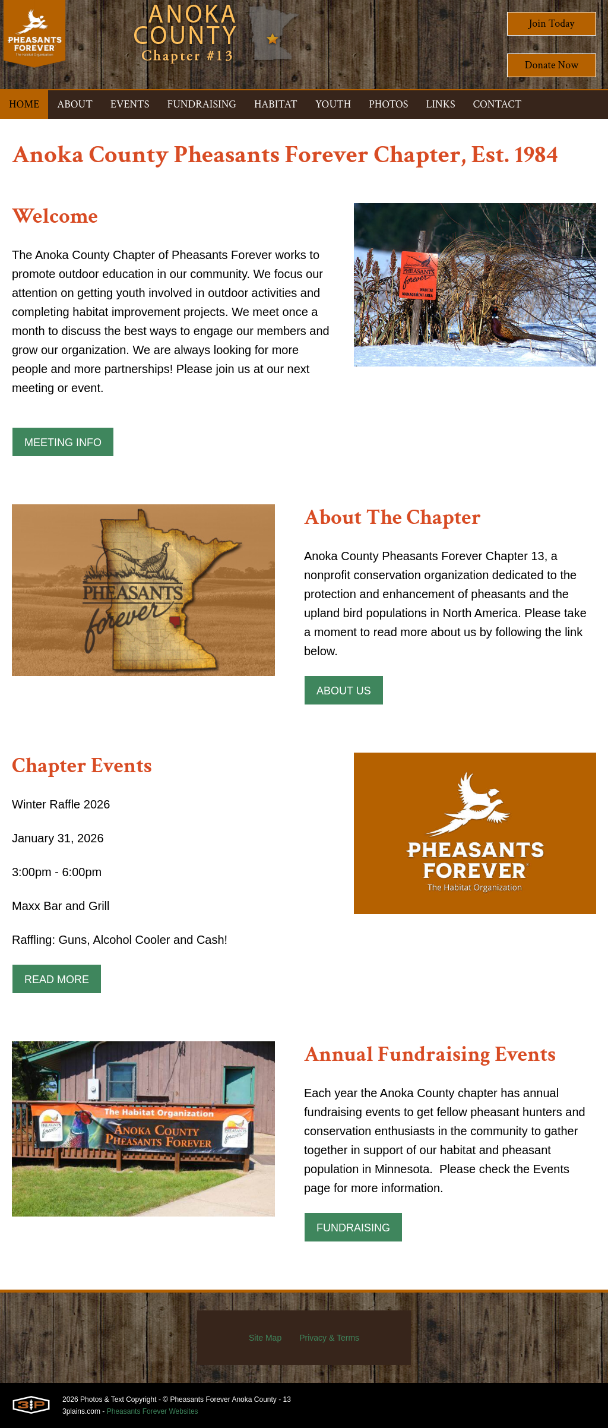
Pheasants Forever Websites (152, 1411)
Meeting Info (63, 442)
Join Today (552, 23)
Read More (56, 979)
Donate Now (551, 65)
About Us (343, 691)
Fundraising (353, 1228)
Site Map (265, 1337)
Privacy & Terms (329, 1337)
